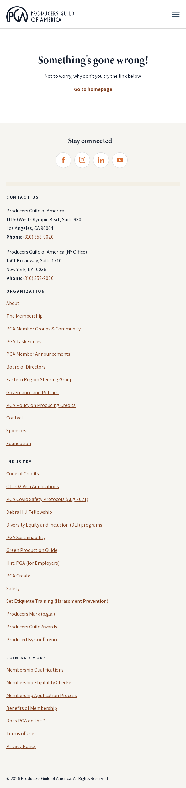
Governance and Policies (32, 392)
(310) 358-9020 (38, 237)
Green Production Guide (31, 550)
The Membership (24, 316)
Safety (12, 588)
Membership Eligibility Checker (39, 682)
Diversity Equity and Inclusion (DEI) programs (54, 525)
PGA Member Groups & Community (43, 328)
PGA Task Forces (23, 341)
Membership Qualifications (35, 670)
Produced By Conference (32, 639)
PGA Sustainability (25, 537)
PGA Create (18, 575)
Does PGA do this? (25, 720)
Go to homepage (93, 89)
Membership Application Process (41, 695)
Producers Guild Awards (31, 626)
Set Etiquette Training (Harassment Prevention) (57, 601)
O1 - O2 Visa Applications (32, 486)
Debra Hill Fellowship (29, 512)
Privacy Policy (21, 746)
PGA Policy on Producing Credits (41, 405)
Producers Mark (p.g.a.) (30, 614)
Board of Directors (25, 367)
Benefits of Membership (31, 708)
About (12, 303)
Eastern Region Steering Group (39, 379)
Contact (14, 417)
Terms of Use (20, 733)
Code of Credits (22, 473)
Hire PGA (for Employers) (33, 563)
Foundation (18, 443)
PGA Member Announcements (38, 354)
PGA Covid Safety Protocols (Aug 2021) (47, 499)
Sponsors (16, 430)
